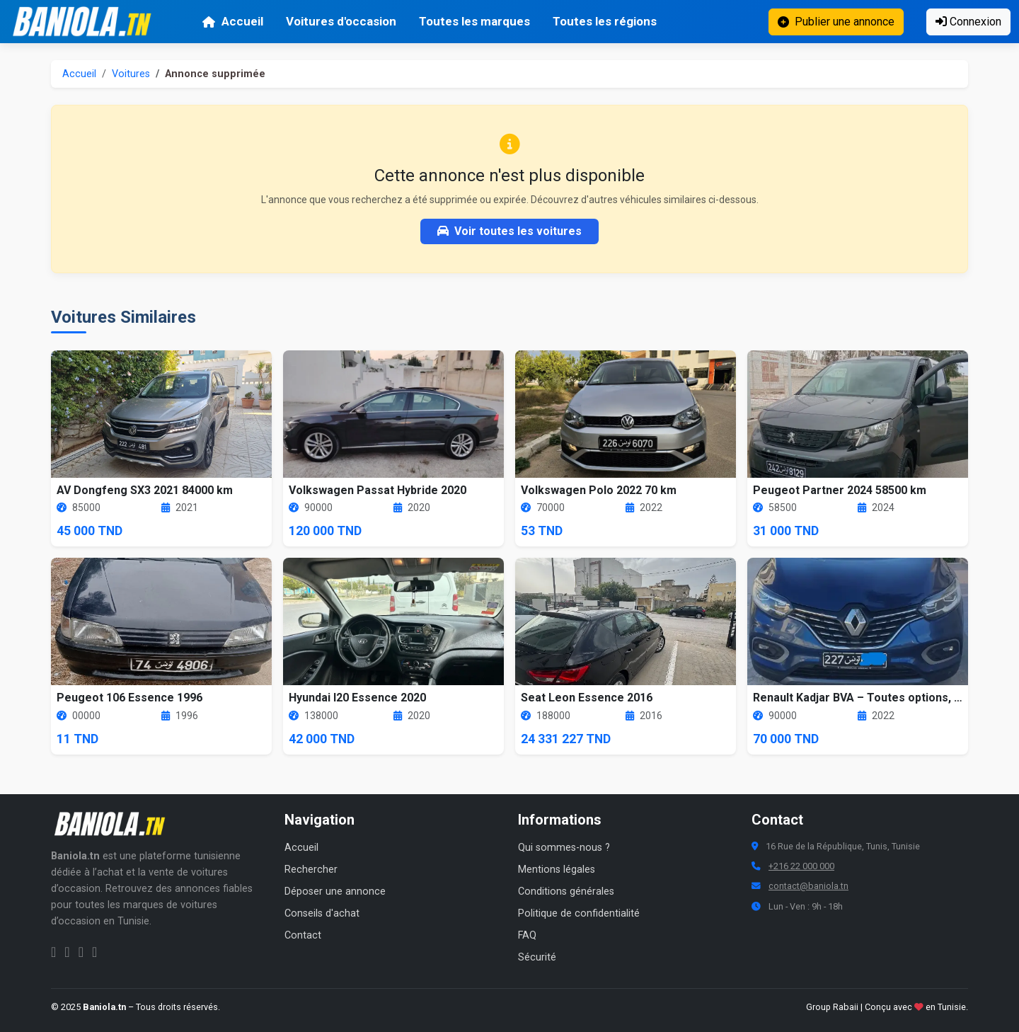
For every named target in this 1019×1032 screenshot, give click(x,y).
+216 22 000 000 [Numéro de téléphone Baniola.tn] (801, 866)
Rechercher (311, 870)
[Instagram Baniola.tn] (66, 952)
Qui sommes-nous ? (564, 848)
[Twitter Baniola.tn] (81, 952)
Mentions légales (556, 870)
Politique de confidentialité (579, 913)
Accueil (232, 21)
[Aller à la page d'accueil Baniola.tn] (114, 824)
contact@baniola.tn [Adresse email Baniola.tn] (808, 886)
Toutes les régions (605, 21)
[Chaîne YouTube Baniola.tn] (94, 952)
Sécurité (537, 957)
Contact (302, 935)
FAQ (527, 935)
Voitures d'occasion (341, 21)
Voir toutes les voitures (509, 231)
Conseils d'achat (321, 913)
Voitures (131, 74)
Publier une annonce (836, 21)
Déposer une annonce (335, 891)
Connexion (968, 21)
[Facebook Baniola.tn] (53, 952)
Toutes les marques (474, 21)
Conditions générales (566, 891)
